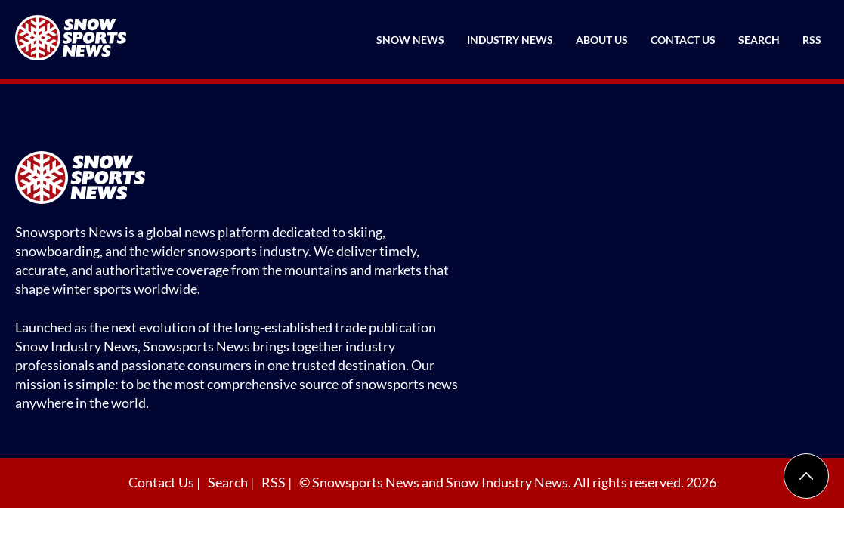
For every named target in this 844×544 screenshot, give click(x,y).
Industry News (510, 39)
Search (759, 39)
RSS (811, 39)
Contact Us (683, 39)
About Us (602, 39)
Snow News (410, 39)
